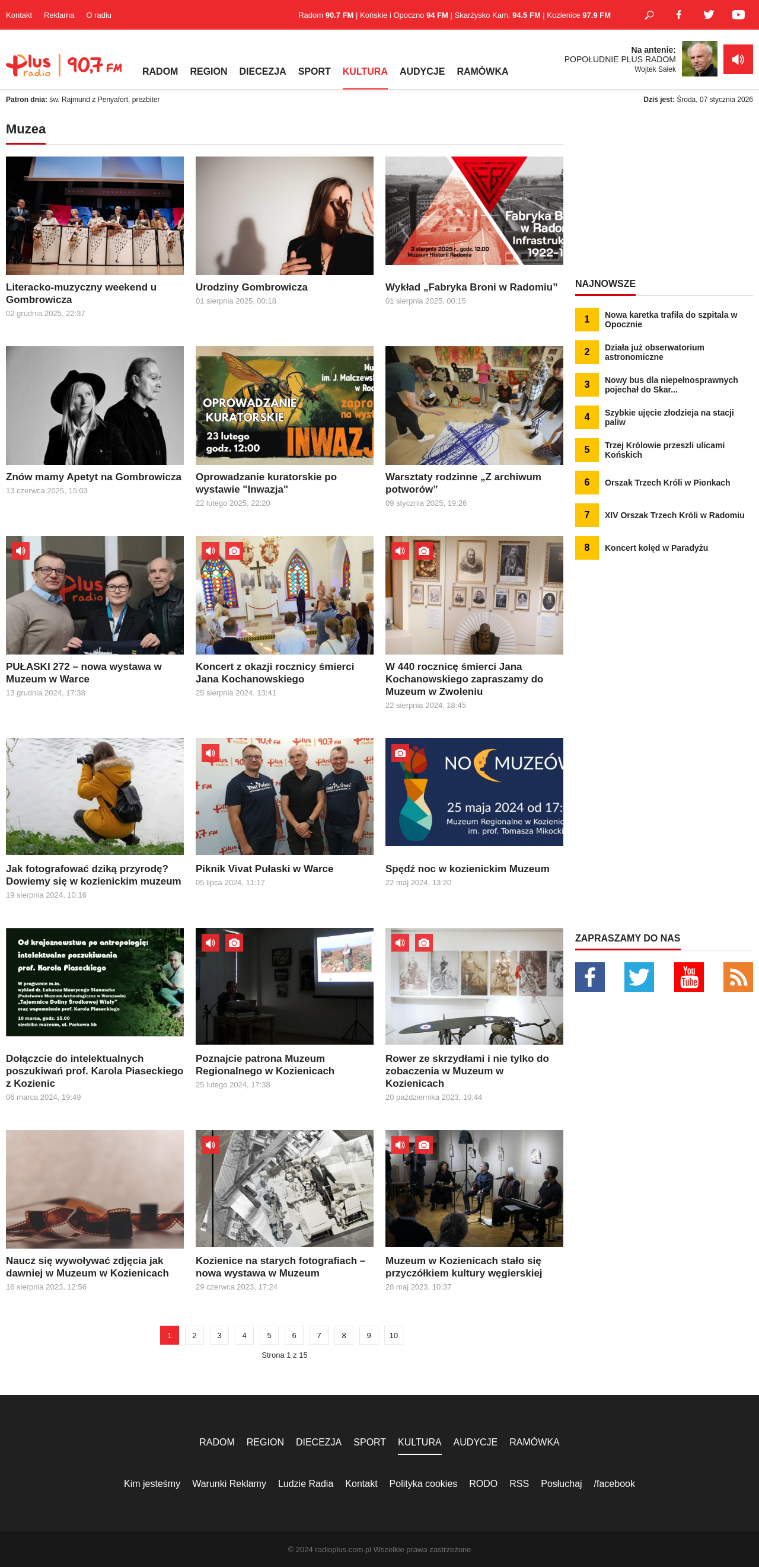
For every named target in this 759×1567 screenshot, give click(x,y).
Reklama (59, 15)
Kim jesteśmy (152, 1484)
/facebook (614, 1484)
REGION (208, 71)
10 (394, 1335)
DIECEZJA (263, 71)
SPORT (314, 71)
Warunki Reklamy (229, 1484)
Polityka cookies (424, 1484)
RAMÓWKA (482, 71)
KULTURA (365, 71)
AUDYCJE (422, 71)
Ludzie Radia (305, 1484)
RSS (519, 1484)
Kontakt (19, 15)
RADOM (160, 71)
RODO (483, 1484)
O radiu (98, 15)
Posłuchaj (561, 1484)
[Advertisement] (664, 196)
